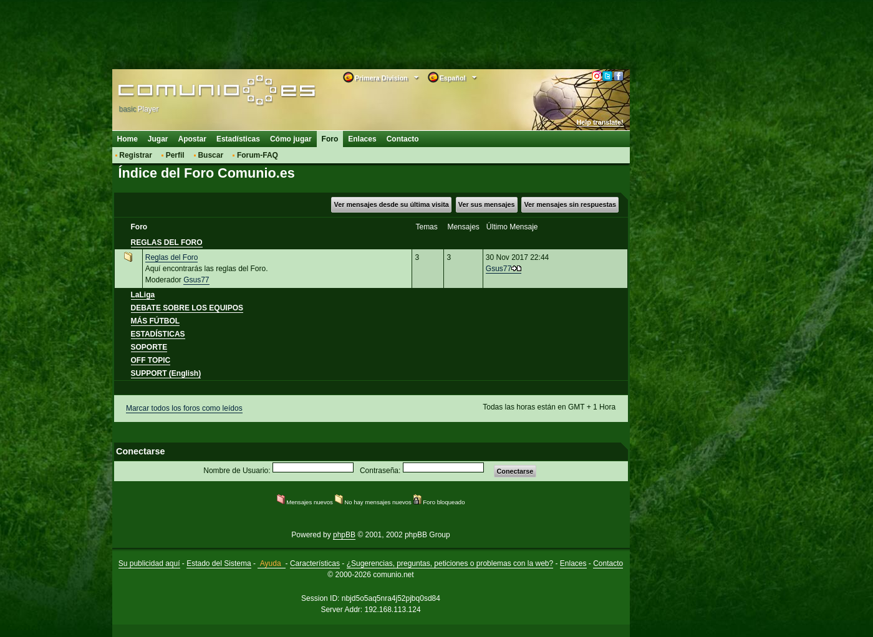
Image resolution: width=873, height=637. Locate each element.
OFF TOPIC (151, 360)
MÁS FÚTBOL (155, 321)
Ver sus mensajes (486, 204)
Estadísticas (238, 139)
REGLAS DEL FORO (167, 242)
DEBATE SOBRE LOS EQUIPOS (187, 308)
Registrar (135, 155)
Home (127, 139)
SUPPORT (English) (166, 373)
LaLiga (143, 294)
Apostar (192, 139)
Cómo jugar (291, 139)
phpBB (344, 534)
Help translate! (600, 122)
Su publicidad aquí (149, 563)
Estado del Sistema (218, 563)
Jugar (158, 139)
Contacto (403, 139)
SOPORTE (149, 347)
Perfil (175, 155)
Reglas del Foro (171, 257)
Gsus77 (196, 279)
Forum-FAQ (257, 155)
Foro (330, 139)
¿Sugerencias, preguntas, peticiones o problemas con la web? (450, 563)
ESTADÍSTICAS (158, 334)
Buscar (210, 155)
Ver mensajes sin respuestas (570, 204)
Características (315, 563)
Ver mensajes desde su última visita (391, 204)
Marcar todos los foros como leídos (184, 408)
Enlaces (362, 139)
